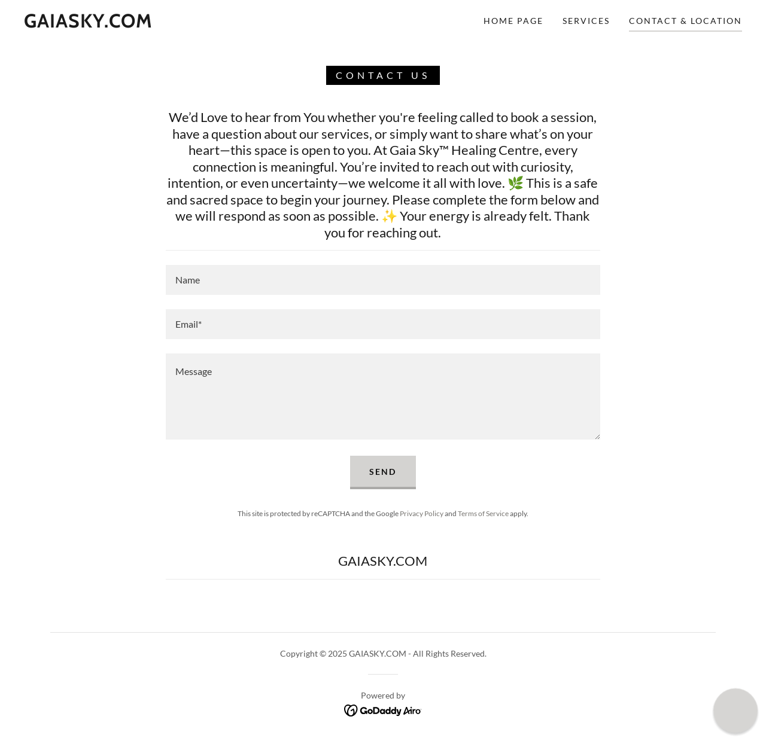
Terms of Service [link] (483, 513)
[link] (88, 23)
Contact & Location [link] (685, 21)
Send (382, 471)
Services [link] (586, 21)
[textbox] (383, 280)
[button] (735, 710)
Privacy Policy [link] (421, 513)
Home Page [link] (513, 21)
